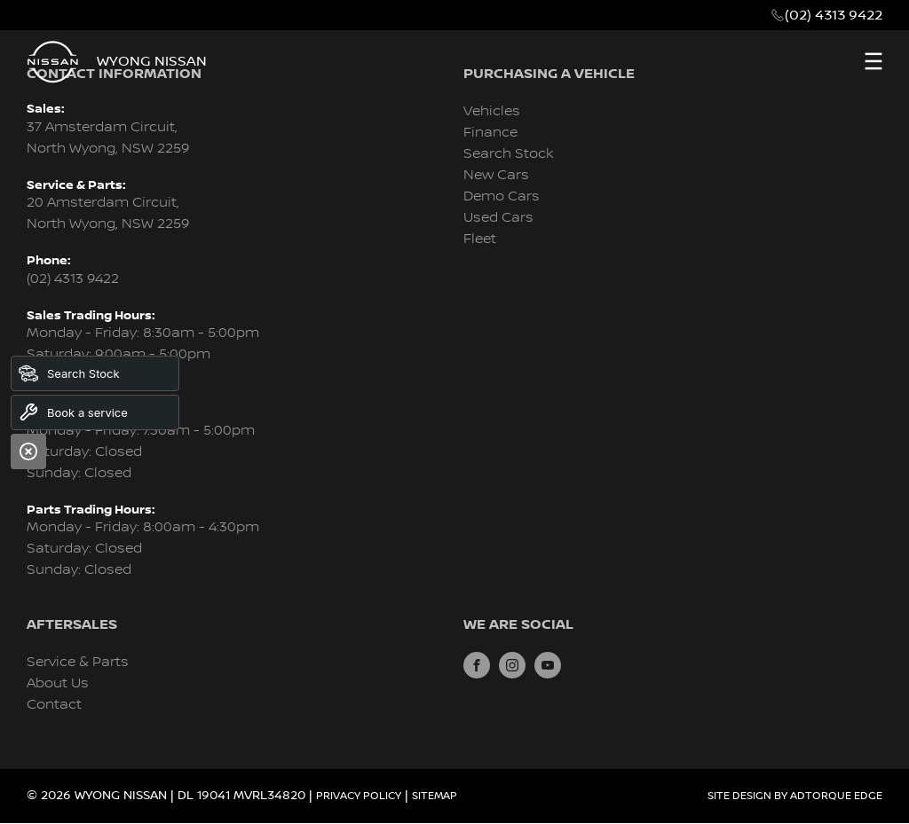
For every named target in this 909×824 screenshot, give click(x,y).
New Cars (496, 175)
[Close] (28, 451)
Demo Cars (501, 196)
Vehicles (491, 111)
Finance (490, 132)
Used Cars (498, 217)
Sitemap (434, 796)
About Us (58, 683)
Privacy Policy (358, 796)
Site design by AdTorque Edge (794, 796)
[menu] (873, 61)
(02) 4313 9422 (833, 15)
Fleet (479, 239)
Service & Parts (78, 662)
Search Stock (508, 153)
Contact (54, 704)
